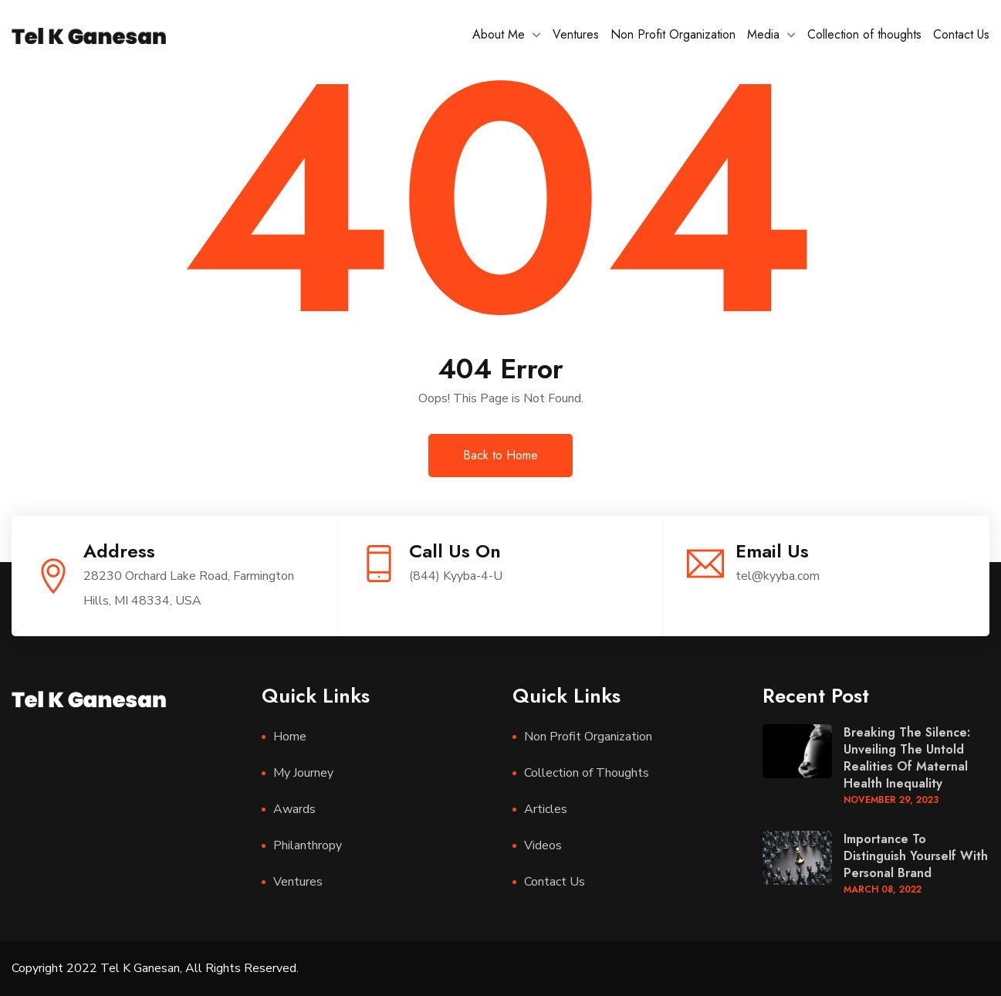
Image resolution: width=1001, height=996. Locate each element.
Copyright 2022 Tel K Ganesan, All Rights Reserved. (155, 968)
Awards (294, 809)
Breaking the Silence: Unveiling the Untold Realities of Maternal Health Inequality (907, 757)
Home (289, 736)
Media (763, 34)
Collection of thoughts (864, 34)
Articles (545, 809)
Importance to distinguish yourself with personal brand (916, 856)
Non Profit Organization (673, 34)
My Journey (303, 772)
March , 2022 (883, 889)
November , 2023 (891, 800)
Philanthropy (307, 845)
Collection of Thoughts (586, 772)
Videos (543, 845)
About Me (498, 34)
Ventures (576, 34)
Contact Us (961, 34)
